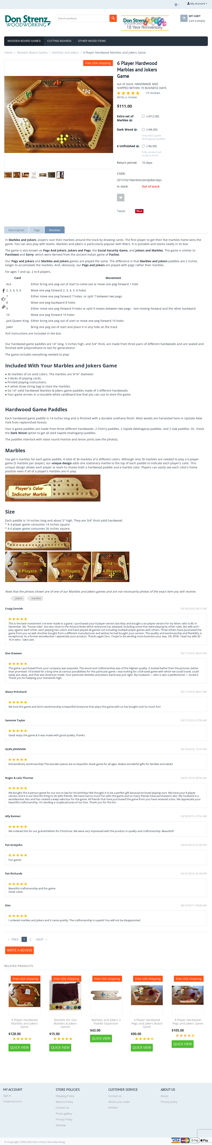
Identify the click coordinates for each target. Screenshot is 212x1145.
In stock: (122, 186)
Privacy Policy (64, 1119)
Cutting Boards (59, 40)
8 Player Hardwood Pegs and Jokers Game (187, 1021)
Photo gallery (64, 1113)
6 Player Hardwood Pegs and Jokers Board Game (146, 1023)
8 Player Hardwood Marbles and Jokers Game (24, 1023)
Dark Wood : (127, 129)
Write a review (127, 97)
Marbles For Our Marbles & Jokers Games (65, 1023)
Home (9, 52)
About (164, 1096)
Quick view (19, 1047)
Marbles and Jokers (65, 52)
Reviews (54, 230)
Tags (37, 230)
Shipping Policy (65, 1096)
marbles (36, 598)
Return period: (127, 163)
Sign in (7, 1095)
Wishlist (113, 1107)
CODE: (121, 174)
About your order (119, 1102)
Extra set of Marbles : (125, 118)
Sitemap (61, 1125)
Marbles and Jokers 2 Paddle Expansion (106, 1021)
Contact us (62, 1107)
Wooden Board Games (24, 40)
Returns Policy (64, 1102)
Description (16, 230)
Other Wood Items (92, 40)
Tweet (121, 211)
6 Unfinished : (128, 146)
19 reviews (153, 93)
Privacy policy (169, 1102)
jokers (18, 598)
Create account (12, 1101)
